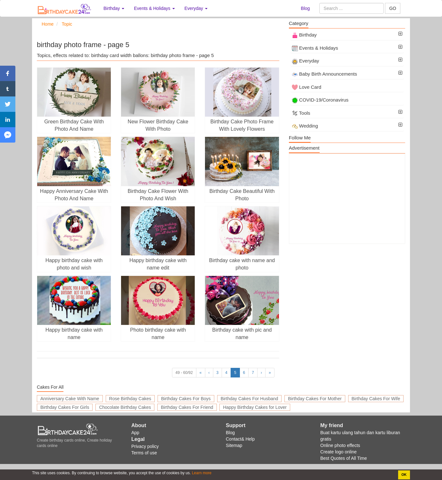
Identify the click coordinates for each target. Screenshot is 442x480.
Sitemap (234, 445)
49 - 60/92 (184, 372)
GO (392, 8)
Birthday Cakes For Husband (249, 398)
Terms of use (144, 452)
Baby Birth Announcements (324, 74)
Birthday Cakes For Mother (314, 398)
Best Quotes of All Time (343, 458)
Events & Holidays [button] (154, 8)
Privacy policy (145, 446)
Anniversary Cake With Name (69, 398)
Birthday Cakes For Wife (376, 398)
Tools (301, 113)
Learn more (201, 473)
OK (403, 474)
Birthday (304, 34)
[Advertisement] (347, 199)
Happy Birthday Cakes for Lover (254, 407)
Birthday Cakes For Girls (64, 407)
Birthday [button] (113, 8)
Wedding (305, 125)
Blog (305, 8)
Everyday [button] (196, 8)
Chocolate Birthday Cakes (125, 407)
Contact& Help (240, 439)
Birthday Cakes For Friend (187, 407)
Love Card (306, 87)
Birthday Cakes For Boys (186, 398)
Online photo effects (340, 445)
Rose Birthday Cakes (130, 398)
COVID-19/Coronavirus (320, 100)
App (135, 432)
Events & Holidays (315, 48)
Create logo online (338, 451)
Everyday (305, 60)
